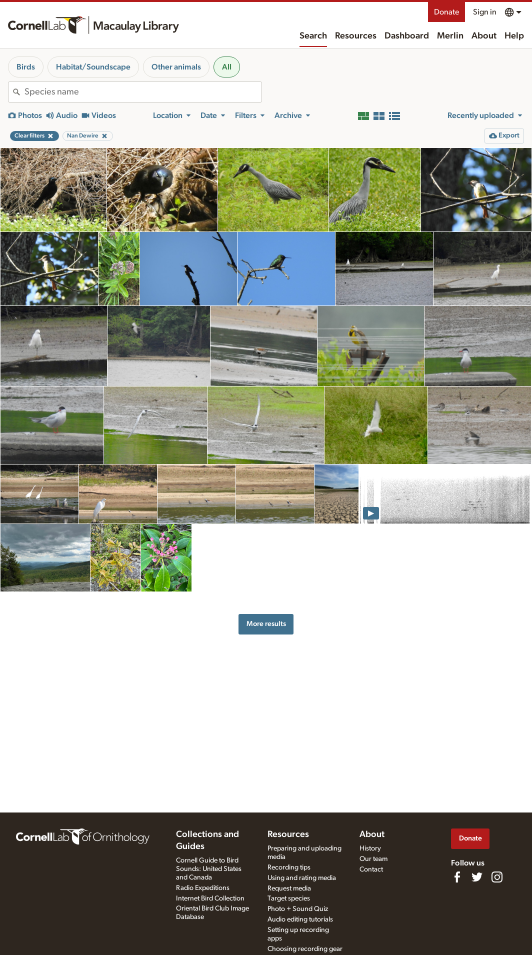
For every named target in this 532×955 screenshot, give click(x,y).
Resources (355, 36)
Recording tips (289, 867)
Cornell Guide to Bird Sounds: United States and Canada (209, 869)
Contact (371, 869)
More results (266, 624)
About (484, 36)
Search (313, 36)
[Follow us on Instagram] (497, 877)
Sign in (484, 12)
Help (514, 36)
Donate (446, 12)
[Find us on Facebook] (457, 877)
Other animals (176, 67)
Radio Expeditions (203, 888)
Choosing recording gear (305, 949)
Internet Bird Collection (210, 898)
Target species (289, 898)
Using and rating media (302, 878)
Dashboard (406, 36)
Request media (289, 888)
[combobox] (143, 92)
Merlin (450, 36)
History (370, 848)
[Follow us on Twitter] (477, 877)
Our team (374, 859)
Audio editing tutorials (300, 919)
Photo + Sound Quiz (298, 909)
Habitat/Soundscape (93, 67)
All (227, 67)
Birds (25, 67)
